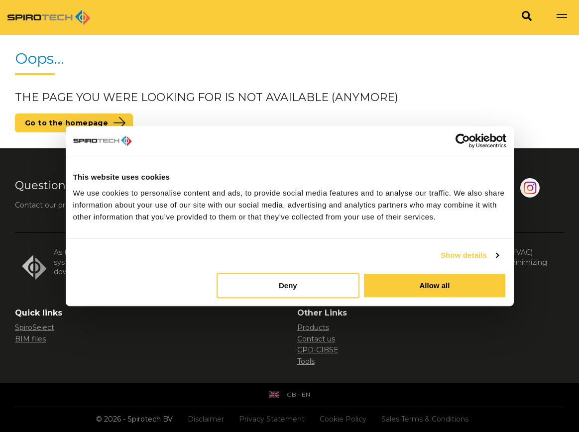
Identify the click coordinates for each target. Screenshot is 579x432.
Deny (288, 285)
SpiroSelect (34, 327)
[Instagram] (530, 190)
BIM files (30, 338)
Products (313, 327)
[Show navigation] (561, 17)
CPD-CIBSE (318, 349)
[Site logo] (48, 17)
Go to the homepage (66, 122)
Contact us (316, 338)
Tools (306, 361)
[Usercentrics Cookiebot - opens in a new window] (462, 140)
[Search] (526, 17)
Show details (464, 255)
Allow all (435, 285)
